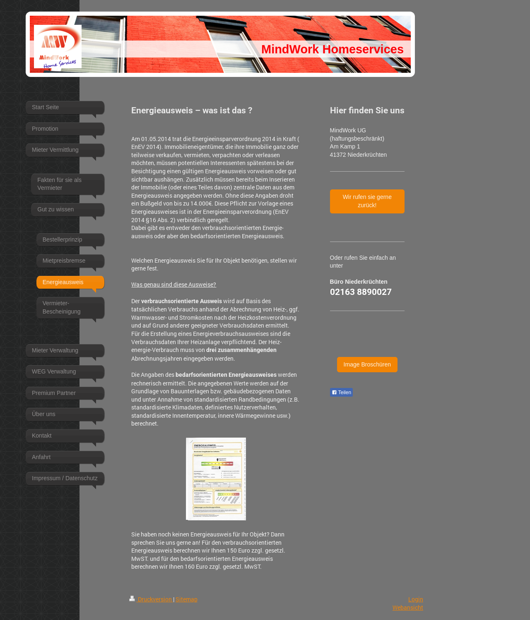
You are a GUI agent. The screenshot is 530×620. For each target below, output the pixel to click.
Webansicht (408, 607)
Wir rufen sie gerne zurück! (367, 201)
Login (415, 599)
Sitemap (187, 599)
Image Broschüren (367, 364)
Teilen (341, 392)
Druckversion (151, 599)
